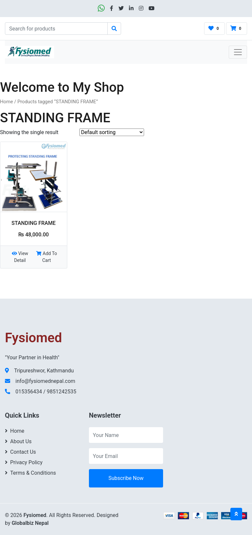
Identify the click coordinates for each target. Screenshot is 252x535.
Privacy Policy (24, 462)
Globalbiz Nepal (30, 523)
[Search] (56, 28)
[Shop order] (111, 132)
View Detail (20, 257)
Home (6, 102)
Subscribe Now (125, 478)
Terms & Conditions (30, 473)
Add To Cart (46, 257)
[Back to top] (236, 514)
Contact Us (20, 452)
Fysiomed (34, 515)
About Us (18, 441)
